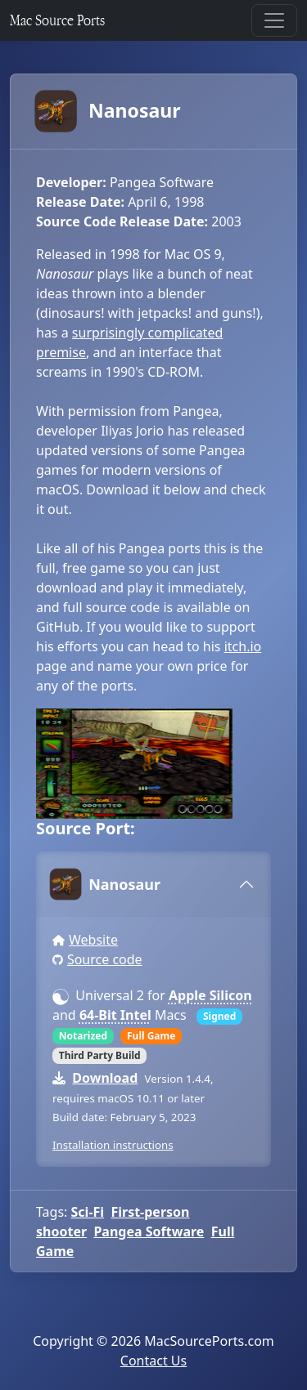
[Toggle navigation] (274, 20)
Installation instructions (113, 1144)
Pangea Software (148, 1231)
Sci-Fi (88, 1212)
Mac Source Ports (57, 20)
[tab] (153, 884)
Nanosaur (108, 111)
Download (105, 1078)
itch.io (243, 646)
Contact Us (153, 1361)
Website (93, 940)
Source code (104, 959)
